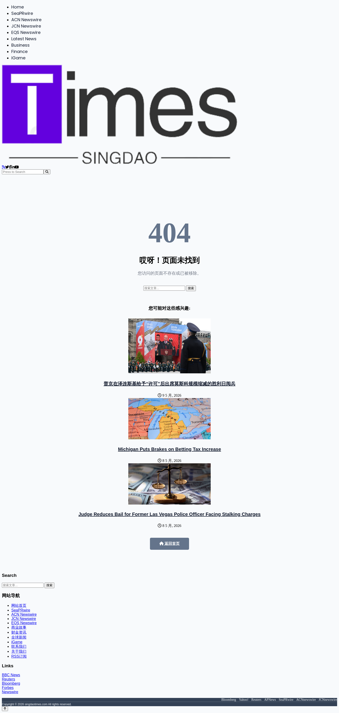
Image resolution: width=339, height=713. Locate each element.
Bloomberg (11, 683)
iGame (18, 58)
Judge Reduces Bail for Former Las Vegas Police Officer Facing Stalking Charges (169, 514)
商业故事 (18, 627)
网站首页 (18, 605)
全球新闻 (18, 637)
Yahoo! (244, 699)
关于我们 (18, 651)
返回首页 (169, 544)
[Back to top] (5, 708)
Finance (19, 51)
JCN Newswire (26, 26)
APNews (270, 699)
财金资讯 (18, 632)
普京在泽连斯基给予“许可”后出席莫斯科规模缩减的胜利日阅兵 (169, 383)
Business (20, 45)
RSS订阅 (19, 656)
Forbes (8, 688)
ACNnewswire (306, 699)
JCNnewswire (328, 699)
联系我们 (18, 646)
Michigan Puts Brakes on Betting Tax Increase (169, 449)
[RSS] (3, 167)
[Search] (47, 171)
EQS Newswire (25, 32)
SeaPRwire (22, 13)
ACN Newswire (26, 20)
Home (17, 7)
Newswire (10, 692)
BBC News (11, 675)
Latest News (23, 39)
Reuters (8, 679)
